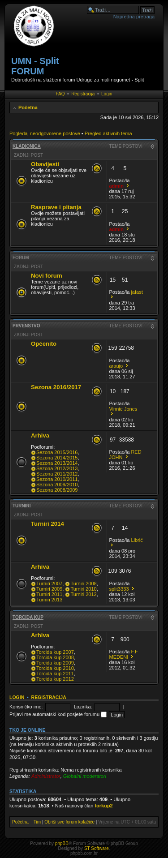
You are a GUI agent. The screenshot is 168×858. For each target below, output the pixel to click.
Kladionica (27, 146)
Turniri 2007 (49, 583)
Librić (136, 540)
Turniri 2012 (83, 594)
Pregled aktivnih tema (108, 133)
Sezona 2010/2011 (57, 479)
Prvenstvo (26, 325)
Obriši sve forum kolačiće (69, 821)
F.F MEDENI (123, 654)
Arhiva (40, 435)
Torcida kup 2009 (55, 662)
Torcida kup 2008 (55, 657)
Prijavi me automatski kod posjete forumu (58, 714)
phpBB (62, 843)
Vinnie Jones (123, 409)
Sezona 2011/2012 (57, 473)
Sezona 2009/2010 (57, 484)
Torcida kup (28, 617)
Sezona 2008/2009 (57, 490)
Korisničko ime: (26, 706)
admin (116, 186)
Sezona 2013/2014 (57, 463)
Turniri (22, 505)
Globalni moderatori (84, 776)
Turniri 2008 (83, 583)
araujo (116, 366)
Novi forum (46, 275)
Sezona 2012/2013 (57, 468)
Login (106, 93)
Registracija (83, 93)
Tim (37, 821)
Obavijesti (45, 164)
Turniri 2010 (83, 589)
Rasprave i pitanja (56, 207)
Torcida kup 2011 (55, 673)
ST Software (96, 848)
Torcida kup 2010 (55, 668)
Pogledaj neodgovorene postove (44, 133)
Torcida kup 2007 (55, 652)
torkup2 (103, 805)
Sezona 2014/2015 (57, 457)
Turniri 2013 (49, 599)
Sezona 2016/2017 (56, 387)
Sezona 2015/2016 (57, 452)
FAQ (60, 93)
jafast (136, 292)
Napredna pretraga (134, 16)
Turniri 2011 (49, 594)
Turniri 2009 (49, 589)
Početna (28, 107)
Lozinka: (83, 706)
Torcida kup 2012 (55, 679)
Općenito (43, 343)
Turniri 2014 (47, 523)
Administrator (45, 776)
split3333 (119, 589)
